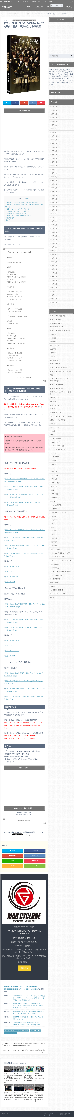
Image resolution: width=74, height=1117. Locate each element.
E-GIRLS (59, 6)
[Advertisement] (24, 131)
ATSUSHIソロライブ (57, 433)
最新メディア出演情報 (57, 408)
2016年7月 (53, 260)
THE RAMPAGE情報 (57, 540)
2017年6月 (53, 231)
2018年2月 (53, 203)
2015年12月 (53, 285)
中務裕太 (53, 330)
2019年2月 (53, 160)
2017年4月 (53, 239)
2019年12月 (53, 124)
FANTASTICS (54, 352)
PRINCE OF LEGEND (11, 987)
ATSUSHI (54, 440)
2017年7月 (53, 228)
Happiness (54, 504)
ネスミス (54, 454)
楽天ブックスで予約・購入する (18, 211)
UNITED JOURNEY (56, 320)
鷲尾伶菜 (54, 529)
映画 (51, 366)
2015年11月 (53, 289)
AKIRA (53, 447)
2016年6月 (53, 264)
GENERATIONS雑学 (56, 379)
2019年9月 (53, 135)
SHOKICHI (54, 451)
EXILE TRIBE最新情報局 (60, 1112)
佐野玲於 (53, 345)
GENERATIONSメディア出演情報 (60, 363)
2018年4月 (53, 196)
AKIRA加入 (54, 551)
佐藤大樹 (54, 472)
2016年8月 (53, 256)
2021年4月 (53, 106)
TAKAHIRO (55, 443)
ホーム (29, 6)
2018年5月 (53, 192)
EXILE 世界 (55, 468)
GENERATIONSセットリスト (59, 316)
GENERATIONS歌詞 (56, 375)
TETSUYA (54, 461)
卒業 (52, 476)
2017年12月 (53, 210)
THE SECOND (54, 547)
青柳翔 (52, 569)
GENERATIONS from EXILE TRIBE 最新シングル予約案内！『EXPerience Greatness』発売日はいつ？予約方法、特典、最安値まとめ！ (29, 996)
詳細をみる (24, 966)
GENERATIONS (39, 6)
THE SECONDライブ (57, 558)
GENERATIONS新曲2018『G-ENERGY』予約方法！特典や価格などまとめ (28, 1016)
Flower (53, 501)
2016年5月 (53, 267)
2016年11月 (53, 246)
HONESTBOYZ (55, 561)
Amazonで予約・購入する (16, 213)
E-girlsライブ (55, 493)
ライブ (52, 411)
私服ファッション (55, 393)
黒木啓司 (54, 465)
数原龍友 (53, 334)
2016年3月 (53, 274)
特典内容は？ (9, 218)
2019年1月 (53, 163)
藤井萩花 (54, 526)
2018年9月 (53, 178)
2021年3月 (53, 110)
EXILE (49, 6)
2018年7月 (53, 185)
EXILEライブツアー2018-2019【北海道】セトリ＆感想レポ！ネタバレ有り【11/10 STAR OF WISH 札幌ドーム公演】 (25, 1042)
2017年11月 (53, 213)
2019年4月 (53, 153)
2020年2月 (53, 117)
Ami (52, 508)
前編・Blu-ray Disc (11, 565)
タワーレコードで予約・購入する (19, 215)
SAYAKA (54, 515)
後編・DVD (9, 581)
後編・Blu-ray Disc (11, 576)
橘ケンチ (54, 458)
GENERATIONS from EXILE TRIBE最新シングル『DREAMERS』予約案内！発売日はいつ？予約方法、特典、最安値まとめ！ (28, 1004)
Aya (52, 511)
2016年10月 (53, 249)
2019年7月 (53, 142)
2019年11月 (53, 128)
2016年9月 (53, 253)
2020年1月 (53, 121)
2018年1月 (53, 206)
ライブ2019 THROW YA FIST (61, 543)
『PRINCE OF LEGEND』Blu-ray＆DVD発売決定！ (22, 202)
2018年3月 (53, 199)
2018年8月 (53, 181)
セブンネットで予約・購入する (18, 209)
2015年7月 (53, 292)
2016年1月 (53, 281)
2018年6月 (53, 189)
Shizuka (53, 518)
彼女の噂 (53, 390)
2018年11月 (53, 171)
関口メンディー (55, 338)
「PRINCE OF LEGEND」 (29, 987)
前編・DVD (9, 570)
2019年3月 (53, 156)
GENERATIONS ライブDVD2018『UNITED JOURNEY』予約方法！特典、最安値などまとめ (27, 1022)
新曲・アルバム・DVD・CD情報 (60, 404)
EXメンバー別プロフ (57, 436)
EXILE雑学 (54, 479)
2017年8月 (53, 224)
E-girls (52, 486)
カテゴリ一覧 (69, 6)
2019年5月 (53, 149)
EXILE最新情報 (55, 426)
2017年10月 (53, 217)
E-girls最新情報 (56, 490)
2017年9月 (53, 221)
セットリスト (54, 415)
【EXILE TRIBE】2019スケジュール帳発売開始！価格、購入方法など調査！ (23, 1049)
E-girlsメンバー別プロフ (58, 497)
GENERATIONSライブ (56, 313)
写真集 (52, 579)
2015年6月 (53, 296)
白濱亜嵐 (53, 341)
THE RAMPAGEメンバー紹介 (60, 536)
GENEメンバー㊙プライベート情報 (60, 383)
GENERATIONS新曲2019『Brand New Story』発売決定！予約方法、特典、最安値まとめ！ (28, 1011)
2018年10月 (53, 174)
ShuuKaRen (53, 565)
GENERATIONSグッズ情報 (58, 359)
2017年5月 (53, 235)
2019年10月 (53, 131)
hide (27, 198)
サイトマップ (69, 2)
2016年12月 (53, 242)
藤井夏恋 (54, 522)
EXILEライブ (55, 429)
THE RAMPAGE (55, 533)
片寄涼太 (53, 327)
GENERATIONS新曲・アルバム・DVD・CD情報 (21, 985)
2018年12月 (53, 167)
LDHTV (52, 397)
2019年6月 (53, 146)
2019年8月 (53, 138)
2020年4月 (53, 113)
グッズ (52, 418)
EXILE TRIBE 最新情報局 (24, 819)
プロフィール (54, 386)
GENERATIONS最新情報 (57, 309)
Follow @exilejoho (30, 833)
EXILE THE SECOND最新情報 (60, 554)
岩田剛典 (54, 483)
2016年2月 (53, 278)
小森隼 (52, 348)
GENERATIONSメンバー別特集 (59, 323)
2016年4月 (53, 271)
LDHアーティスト (55, 400)
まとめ (7, 220)
